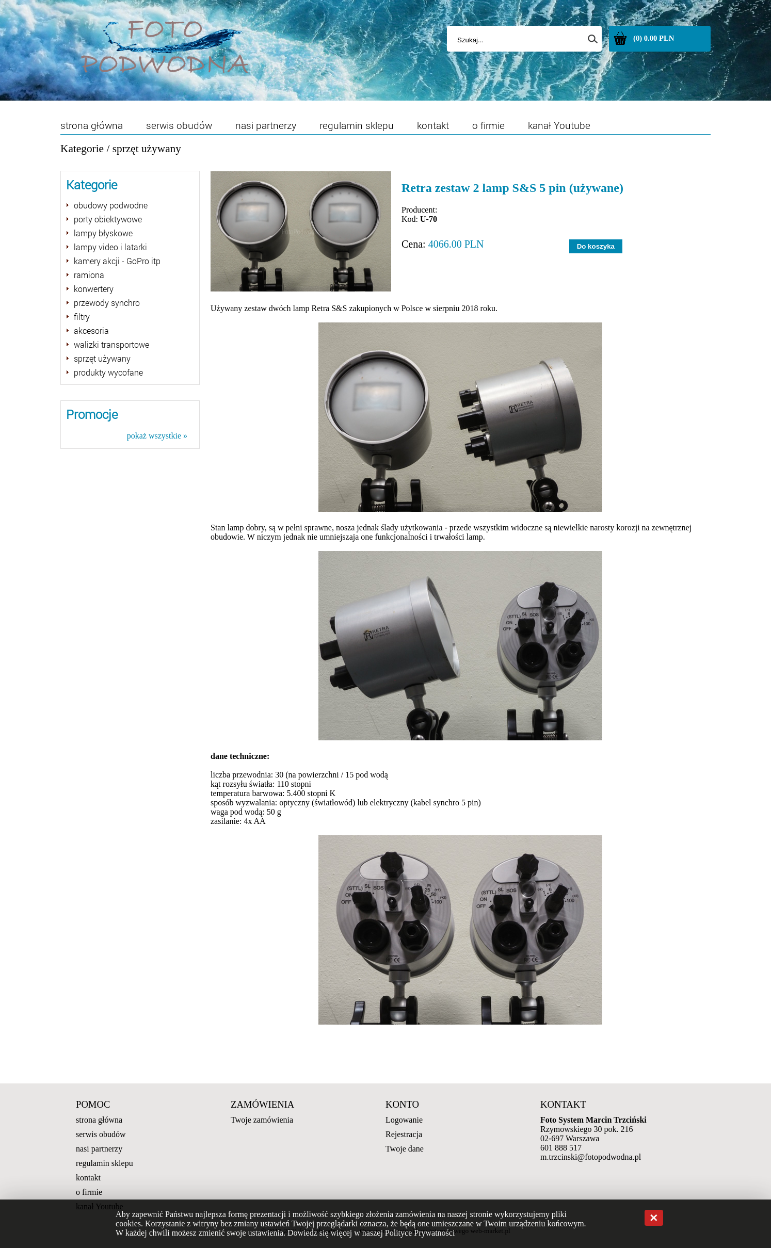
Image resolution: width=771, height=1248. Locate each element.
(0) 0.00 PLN (653, 38)
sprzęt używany (147, 148)
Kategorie (82, 148)
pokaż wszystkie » (157, 435)
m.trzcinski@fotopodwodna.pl (590, 1157)
